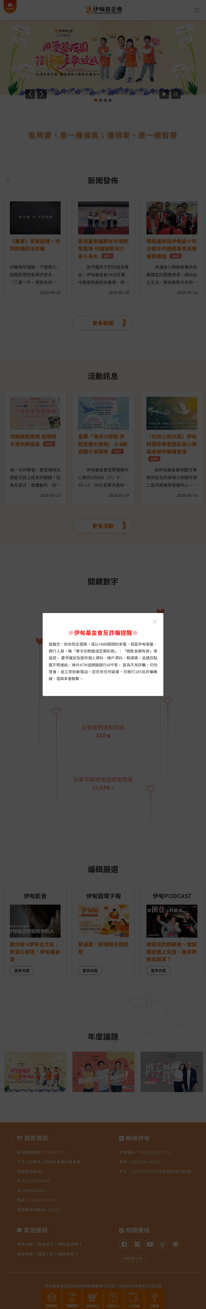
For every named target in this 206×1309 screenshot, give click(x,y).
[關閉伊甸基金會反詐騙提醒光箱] (154, 621)
